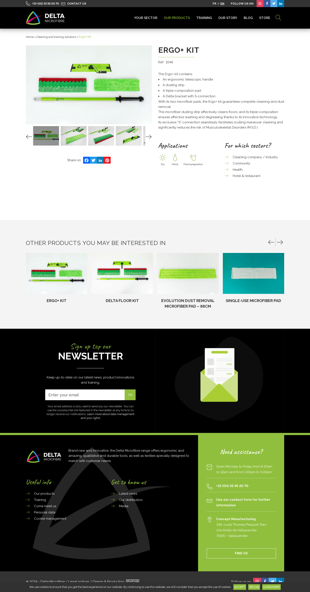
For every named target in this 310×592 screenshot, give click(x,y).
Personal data (44, 512)
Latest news (128, 494)
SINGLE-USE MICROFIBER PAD (253, 300)
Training (40, 500)
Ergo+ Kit (57, 300)
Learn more (271, 587)
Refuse (254, 587)
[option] (56, 278)
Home (30, 37)
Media (123, 506)
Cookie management (50, 519)
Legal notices (78, 582)
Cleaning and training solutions (56, 37)
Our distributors (131, 500)
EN (222, 3)
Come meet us (45, 506)
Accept (239, 587)
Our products (44, 494)
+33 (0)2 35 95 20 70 (45, 3)
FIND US (241, 553)
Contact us (76, 3)
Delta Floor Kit (122, 300)
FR (214, 3)
